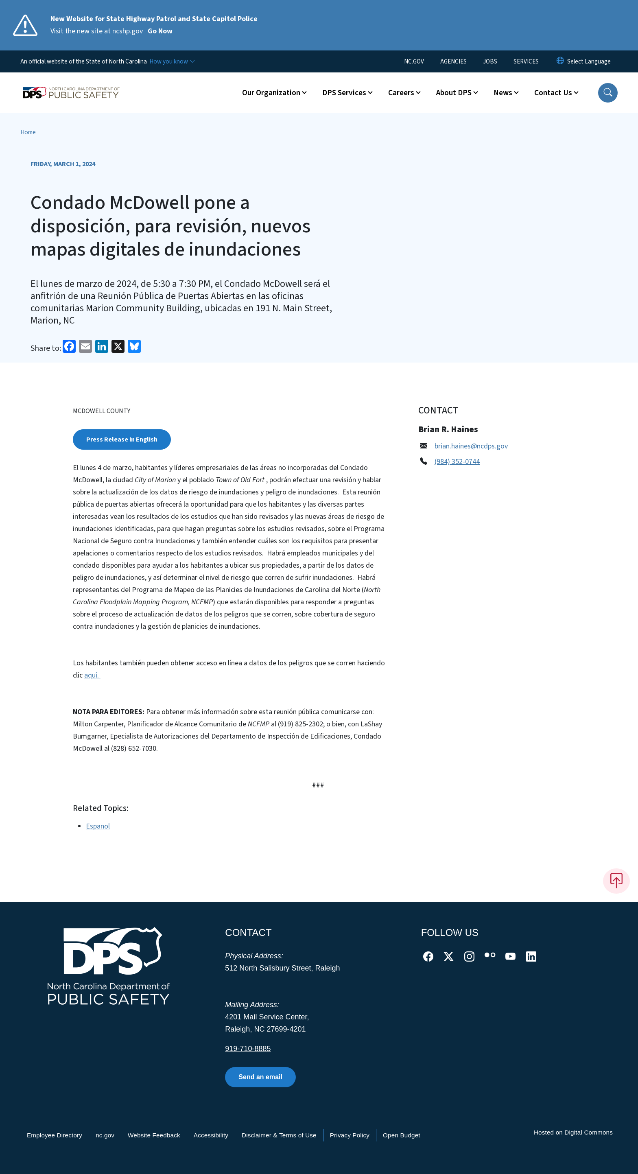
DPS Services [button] (344, 92)
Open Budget (401, 1135)
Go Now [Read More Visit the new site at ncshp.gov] (160, 31)
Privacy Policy (349, 1135)
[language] (589, 61)
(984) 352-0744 (457, 462)
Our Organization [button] (271, 92)
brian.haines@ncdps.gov (471, 446)
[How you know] (171, 61)
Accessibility (211, 1135)
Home (28, 132)
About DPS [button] (454, 92)
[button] (608, 93)
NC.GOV (414, 61)
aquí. (92, 675)
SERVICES (526, 61)
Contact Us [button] (553, 92)
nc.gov (105, 1135)
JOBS (490, 61)
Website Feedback (154, 1135)
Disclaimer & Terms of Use (279, 1135)
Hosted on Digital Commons (573, 1132)
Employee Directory (54, 1135)
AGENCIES (453, 61)
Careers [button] (401, 92)
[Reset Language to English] (560, 61)
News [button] (503, 92)
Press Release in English (121, 439)
